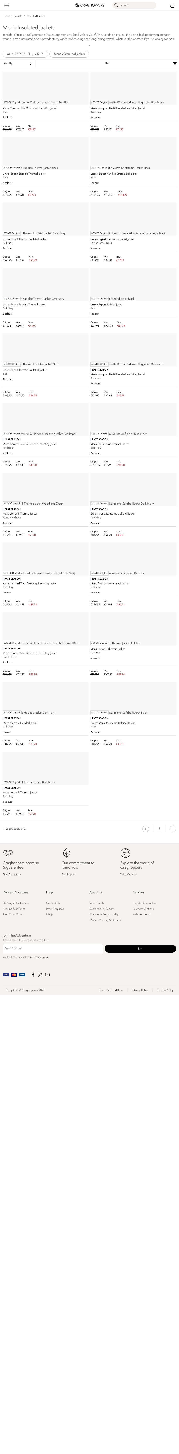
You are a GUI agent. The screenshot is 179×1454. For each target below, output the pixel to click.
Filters (107, 62)
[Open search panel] (134, 5)
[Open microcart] (172, 5)
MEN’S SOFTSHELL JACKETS (25, 53)
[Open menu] (6, 5)
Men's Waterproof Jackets (69, 53)
